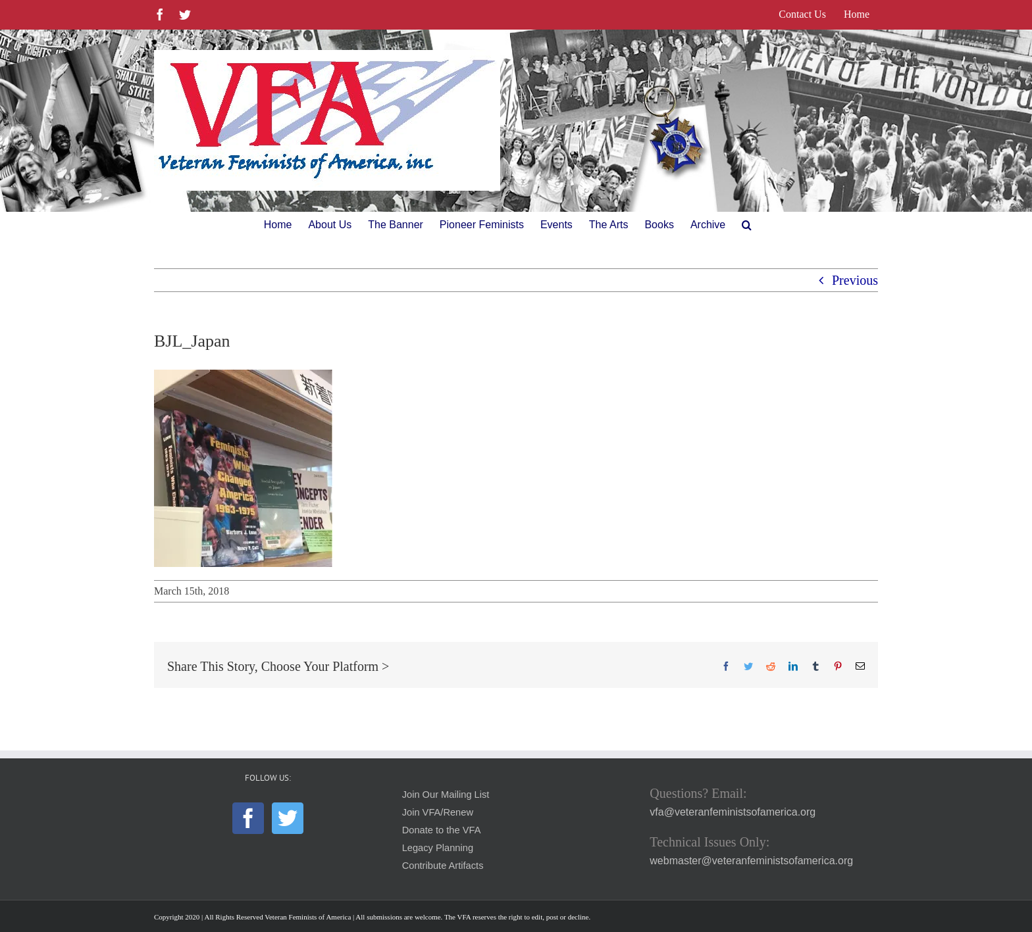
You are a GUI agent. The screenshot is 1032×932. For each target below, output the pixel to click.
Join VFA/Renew (437, 812)
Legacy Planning (437, 848)
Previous (855, 280)
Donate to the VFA (441, 830)
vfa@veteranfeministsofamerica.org (732, 812)
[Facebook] (248, 818)
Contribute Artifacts (443, 865)
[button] (747, 225)
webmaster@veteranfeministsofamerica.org (751, 860)
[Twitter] (287, 818)
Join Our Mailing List (446, 794)
